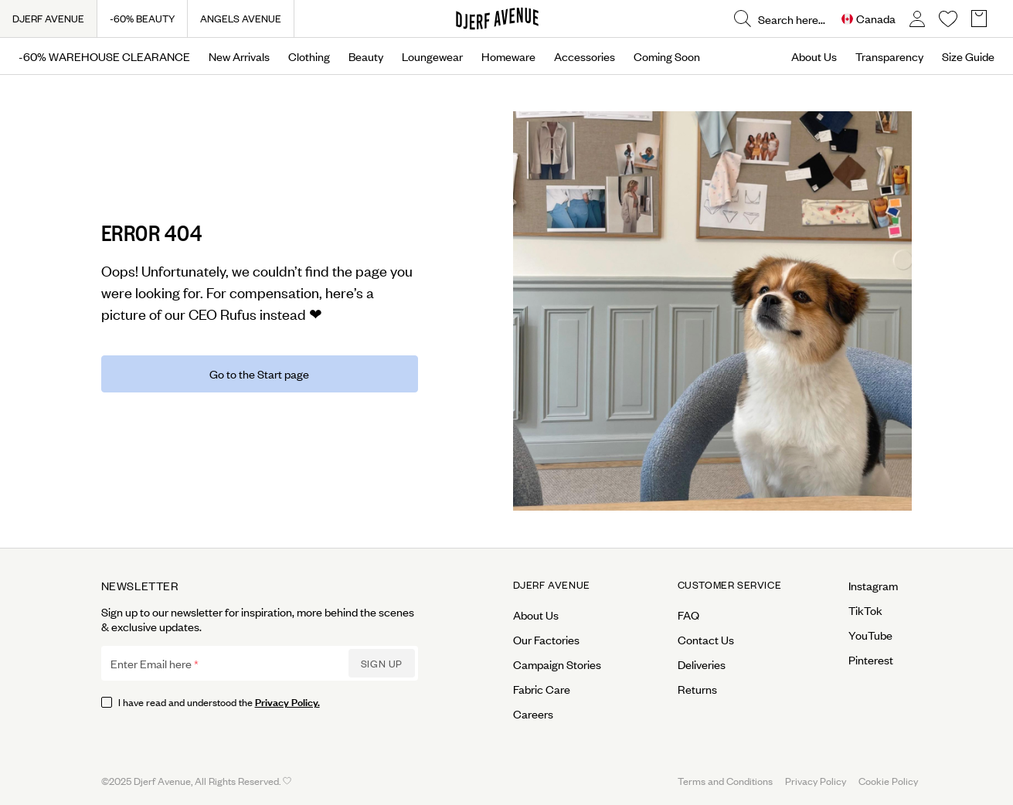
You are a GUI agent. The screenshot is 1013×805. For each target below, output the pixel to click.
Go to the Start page (259, 373)
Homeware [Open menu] (508, 56)
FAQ (688, 615)
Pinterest (870, 660)
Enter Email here (151, 663)
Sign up (382, 663)
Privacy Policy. (287, 701)
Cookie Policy (888, 780)
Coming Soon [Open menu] (667, 56)
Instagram (873, 585)
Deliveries (702, 664)
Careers (533, 714)
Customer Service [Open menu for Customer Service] (730, 584)
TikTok (865, 610)
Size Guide (968, 56)
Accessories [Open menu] (584, 56)
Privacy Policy (815, 780)
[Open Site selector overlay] (868, 19)
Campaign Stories (557, 664)
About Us (814, 56)
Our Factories (546, 639)
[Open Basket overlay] (979, 19)
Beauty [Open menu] (365, 56)
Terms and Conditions (725, 780)
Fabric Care (541, 689)
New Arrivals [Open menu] (239, 56)
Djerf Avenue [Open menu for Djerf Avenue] (551, 584)
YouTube (870, 635)
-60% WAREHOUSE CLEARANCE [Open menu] (104, 56)
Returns (697, 689)
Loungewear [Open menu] (432, 56)
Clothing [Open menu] (309, 56)
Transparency (889, 56)
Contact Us (706, 639)
